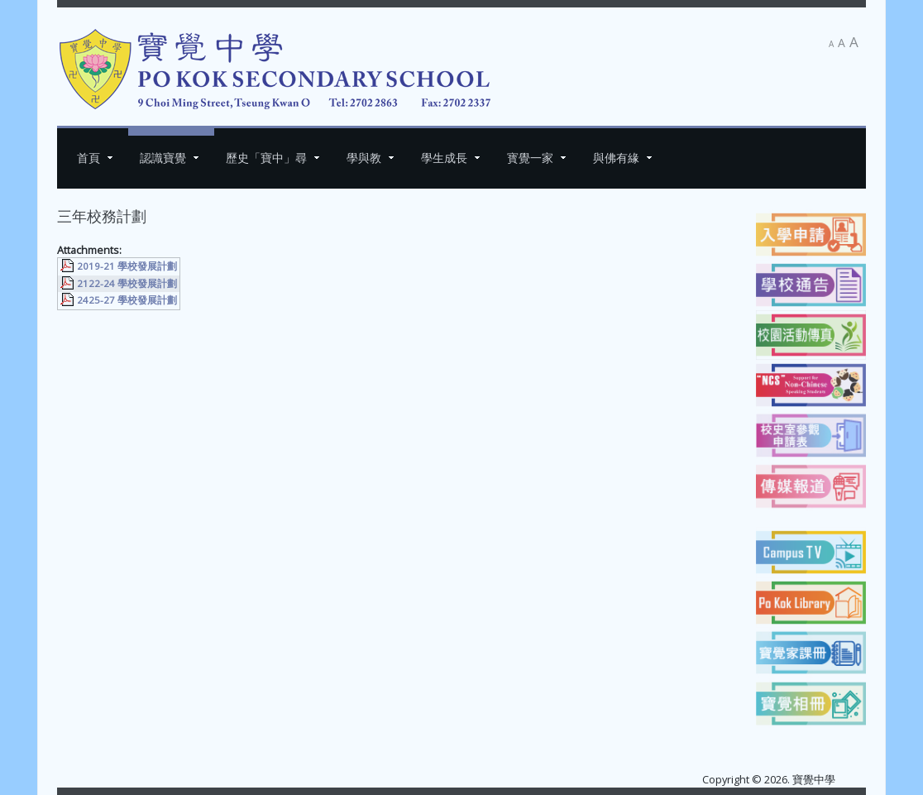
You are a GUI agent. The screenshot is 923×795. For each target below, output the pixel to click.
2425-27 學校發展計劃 (127, 300)
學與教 (364, 157)
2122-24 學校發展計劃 (127, 283)
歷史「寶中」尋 (266, 157)
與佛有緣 (616, 157)
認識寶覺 (163, 157)
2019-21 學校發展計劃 (127, 266)
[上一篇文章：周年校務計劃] (93, 332)
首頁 (88, 157)
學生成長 (444, 157)
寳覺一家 (530, 157)
